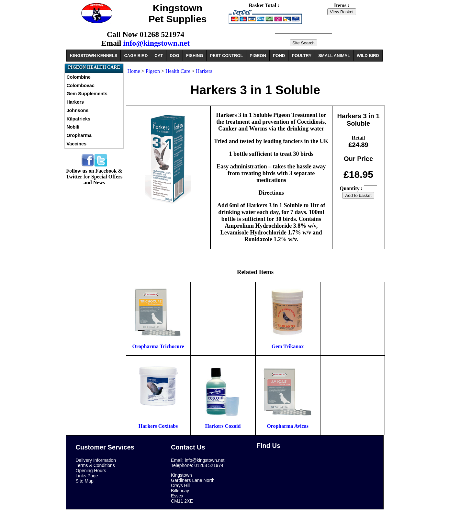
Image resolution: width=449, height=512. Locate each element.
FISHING (194, 55)
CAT (158, 55)
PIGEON (258, 55)
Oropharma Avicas (288, 426)
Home (134, 71)
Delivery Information (96, 460)
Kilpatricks (78, 118)
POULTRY (301, 55)
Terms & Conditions (95, 465)
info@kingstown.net (156, 43)
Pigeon (153, 71)
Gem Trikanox (288, 346)
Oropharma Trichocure (158, 346)
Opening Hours (91, 470)
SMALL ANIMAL (334, 55)
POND (279, 55)
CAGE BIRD (136, 55)
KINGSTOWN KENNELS (93, 55)
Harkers (75, 102)
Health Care (177, 71)
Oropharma (79, 135)
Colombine (78, 77)
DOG (174, 55)
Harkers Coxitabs (158, 426)
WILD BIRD (368, 55)
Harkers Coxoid (223, 426)
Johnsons (77, 110)
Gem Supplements (86, 93)
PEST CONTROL (226, 55)
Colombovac (80, 85)
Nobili (72, 127)
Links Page (87, 475)
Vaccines (76, 143)
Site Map (85, 481)
